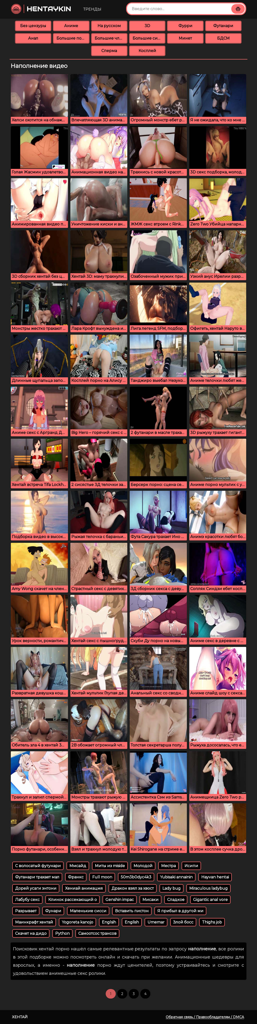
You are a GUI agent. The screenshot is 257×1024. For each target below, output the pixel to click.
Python (62, 933)
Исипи (191, 866)
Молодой (143, 866)
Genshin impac (119, 899)
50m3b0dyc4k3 (136, 877)
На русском (109, 26)
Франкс (76, 877)
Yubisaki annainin (176, 877)
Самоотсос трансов (97, 933)
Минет (185, 38)
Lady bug (171, 888)
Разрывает (26, 911)
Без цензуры (33, 26)
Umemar (156, 922)
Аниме (71, 26)
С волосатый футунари (38, 866)
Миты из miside (110, 866)
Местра (168, 866)
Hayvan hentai (215, 877)
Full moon (102, 877)
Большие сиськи (149, 38)
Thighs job (212, 922)
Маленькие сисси (88, 911)
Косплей (147, 50)
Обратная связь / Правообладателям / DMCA (205, 1017)
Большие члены (111, 38)
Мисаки (150, 899)
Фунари (53, 911)
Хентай (20, 1017)
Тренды (92, 9)
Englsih (109, 922)
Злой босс (183, 922)
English (132, 922)
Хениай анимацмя (84, 888)
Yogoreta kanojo (77, 922)
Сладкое (175, 899)
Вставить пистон (132, 911)
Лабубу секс (27, 899)
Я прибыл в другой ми (180, 911)
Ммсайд (77, 866)
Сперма (109, 50)
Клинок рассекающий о (72, 899)
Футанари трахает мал (37, 877)
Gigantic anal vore (210, 899)
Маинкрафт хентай (34, 922)
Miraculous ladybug (208, 888)
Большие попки (72, 38)
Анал (33, 38)
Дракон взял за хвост (132, 888)
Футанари (223, 26)
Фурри (185, 26)
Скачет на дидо (31, 933)
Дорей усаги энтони (35, 888)
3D (147, 26)
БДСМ (223, 38)
